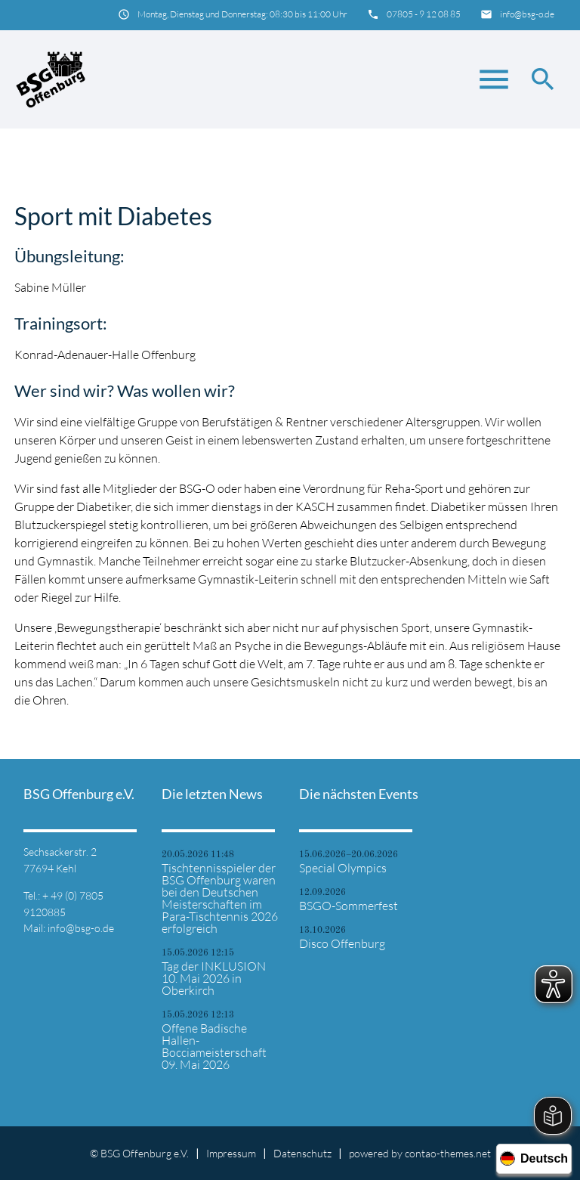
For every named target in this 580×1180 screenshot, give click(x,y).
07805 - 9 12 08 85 (424, 14)
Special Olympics (343, 868)
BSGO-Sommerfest (348, 906)
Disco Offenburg (342, 943)
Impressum (231, 1153)
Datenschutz (302, 1153)
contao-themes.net (448, 1153)
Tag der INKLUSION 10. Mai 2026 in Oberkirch (214, 978)
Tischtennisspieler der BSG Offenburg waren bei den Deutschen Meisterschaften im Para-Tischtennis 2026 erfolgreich (220, 898)
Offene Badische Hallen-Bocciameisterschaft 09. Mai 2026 (214, 1046)
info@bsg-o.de (527, 14)
